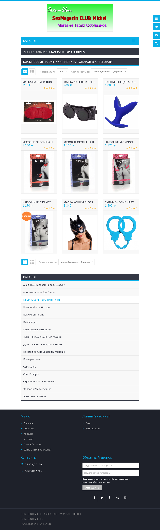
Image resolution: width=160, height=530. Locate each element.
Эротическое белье (34, 396)
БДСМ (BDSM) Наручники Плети (42, 299)
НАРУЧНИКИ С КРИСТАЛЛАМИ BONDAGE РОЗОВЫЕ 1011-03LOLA (121, 142)
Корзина (28, 433)
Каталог (28, 439)
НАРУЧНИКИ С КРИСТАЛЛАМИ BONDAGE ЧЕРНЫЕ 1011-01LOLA (38, 202)
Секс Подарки (31, 374)
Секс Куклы (29, 366)
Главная (28, 423)
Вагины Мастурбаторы (36, 307)
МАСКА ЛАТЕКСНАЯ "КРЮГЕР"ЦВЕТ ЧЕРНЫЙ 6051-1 (80, 82)
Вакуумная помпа (33, 314)
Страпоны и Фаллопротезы (39, 381)
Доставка (29, 428)
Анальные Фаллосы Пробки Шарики (44, 284)
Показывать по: (47, 71)
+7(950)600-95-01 (34, 470)
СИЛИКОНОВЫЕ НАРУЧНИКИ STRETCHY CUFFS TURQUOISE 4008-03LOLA (121, 202)
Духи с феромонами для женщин (42, 344)
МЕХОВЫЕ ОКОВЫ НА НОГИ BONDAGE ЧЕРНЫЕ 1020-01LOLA (80, 142)
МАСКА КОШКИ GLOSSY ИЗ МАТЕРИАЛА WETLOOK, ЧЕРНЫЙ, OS (80, 202)
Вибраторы (30, 322)
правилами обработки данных (96, 482)
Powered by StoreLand (36, 523)
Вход (88, 423)
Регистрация (92, 428)
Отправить (92, 487)
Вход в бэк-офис (33, 444)
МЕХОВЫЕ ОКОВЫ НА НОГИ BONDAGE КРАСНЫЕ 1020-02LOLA (38, 142)
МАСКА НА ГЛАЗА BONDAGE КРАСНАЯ (38, 82)
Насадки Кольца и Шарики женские (44, 351)
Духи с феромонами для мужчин (42, 336)
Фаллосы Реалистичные (37, 389)
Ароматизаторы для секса (39, 292)
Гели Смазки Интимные (37, 329)
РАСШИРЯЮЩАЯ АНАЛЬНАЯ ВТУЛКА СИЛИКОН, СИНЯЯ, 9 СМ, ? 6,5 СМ (121, 82)
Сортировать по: (80, 71)
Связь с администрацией (37, 449)
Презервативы (31, 359)
